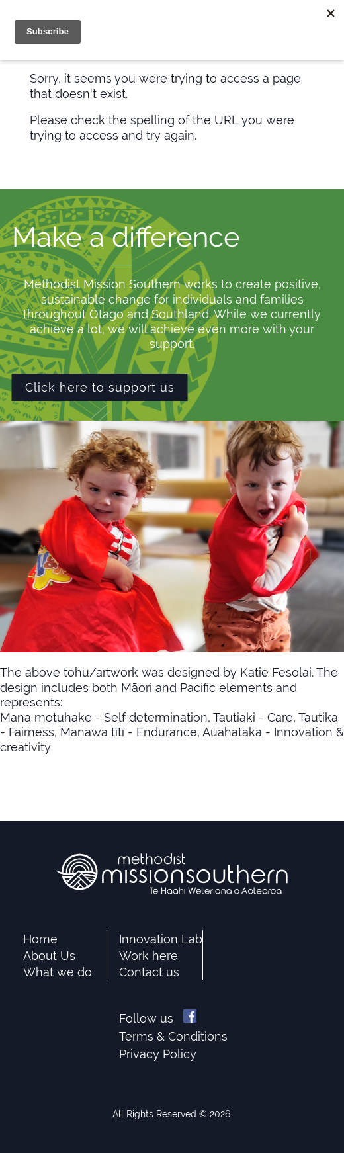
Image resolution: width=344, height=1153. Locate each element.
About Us (49, 955)
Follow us (157, 1018)
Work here (148, 955)
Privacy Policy (157, 1054)
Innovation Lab (160, 939)
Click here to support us (100, 387)
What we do (57, 972)
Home (40, 939)
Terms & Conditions (173, 1036)
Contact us (149, 972)
